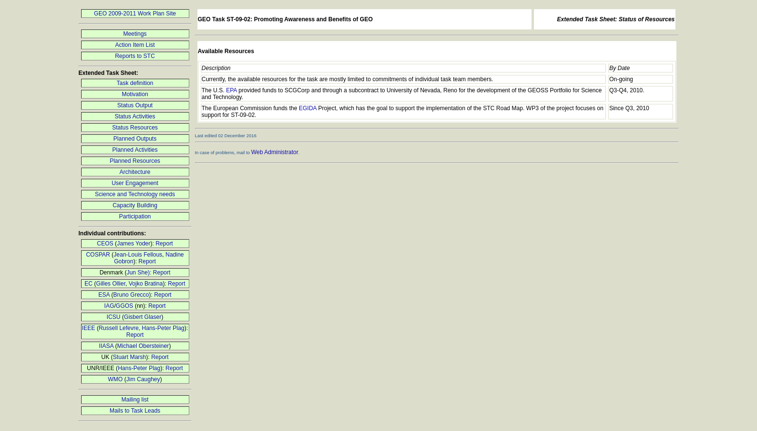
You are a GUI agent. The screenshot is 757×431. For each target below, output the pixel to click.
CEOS (105, 243)
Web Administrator (274, 152)
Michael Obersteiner (142, 346)
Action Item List (134, 45)
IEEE (88, 328)
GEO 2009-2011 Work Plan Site (135, 13)
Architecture (134, 172)
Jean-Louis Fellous (137, 254)
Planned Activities (134, 149)
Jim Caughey (143, 379)
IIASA (106, 346)
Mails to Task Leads (135, 410)
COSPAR (98, 254)
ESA (104, 294)
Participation (135, 216)
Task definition (134, 83)
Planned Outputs (134, 138)
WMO (115, 379)
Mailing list (134, 399)
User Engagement (135, 183)
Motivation (135, 94)
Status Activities (134, 116)
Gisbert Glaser (142, 317)
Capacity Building (134, 205)
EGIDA (308, 108)
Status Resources (135, 127)
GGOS (124, 305)
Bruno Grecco (131, 294)
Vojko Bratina (145, 283)
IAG (109, 305)
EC (88, 283)
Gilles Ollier (111, 283)
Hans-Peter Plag (163, 328)
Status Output (135, 105)
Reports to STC (135, 56)
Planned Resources (135, 161)
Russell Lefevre (118, 328)
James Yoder (133, 243)
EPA (231, 90)
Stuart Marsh (129, 357)
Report (164, 243)
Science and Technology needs (135, 194)
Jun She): (139, 272)
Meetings (135, 33)
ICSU (114, 317)
